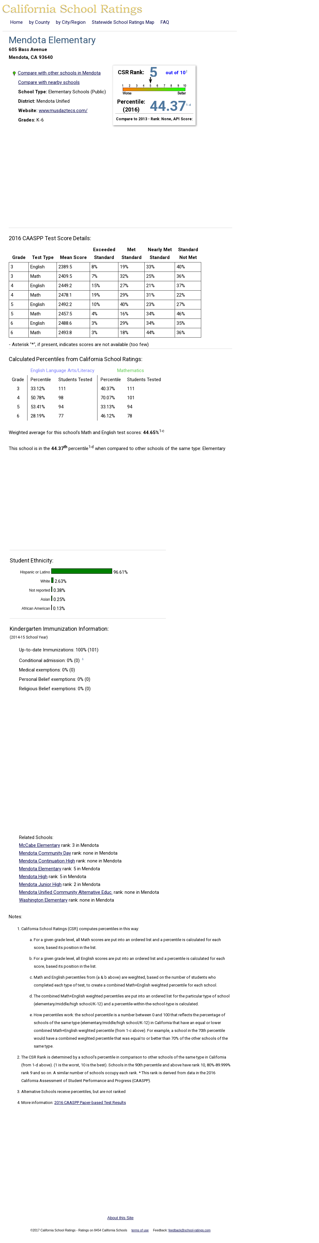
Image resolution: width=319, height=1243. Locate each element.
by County (39, 22)
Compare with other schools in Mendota (59, 73)
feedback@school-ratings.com (189, 1230)
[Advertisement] (123, 173)
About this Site (120, 1217)
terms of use (140, 1230)
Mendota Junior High (40, 884)
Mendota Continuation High (47, 861)
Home (16, 22)
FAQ (165, 22)
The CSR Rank (33, 1057)
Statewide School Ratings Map (123, 22)
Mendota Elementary (40, 869)
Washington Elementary (43, 900)
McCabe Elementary (39, 845)
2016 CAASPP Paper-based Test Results (90, 1102)
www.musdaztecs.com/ (63, 110)
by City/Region (71, 22)
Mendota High (33, 876)
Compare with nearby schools (49, 82)
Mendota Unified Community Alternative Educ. (65, 892)
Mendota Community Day (45, 853)
